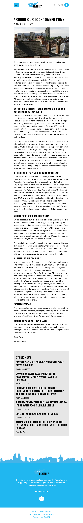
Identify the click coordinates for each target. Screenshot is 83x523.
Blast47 (47, 517)
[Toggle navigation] (16, 5)
